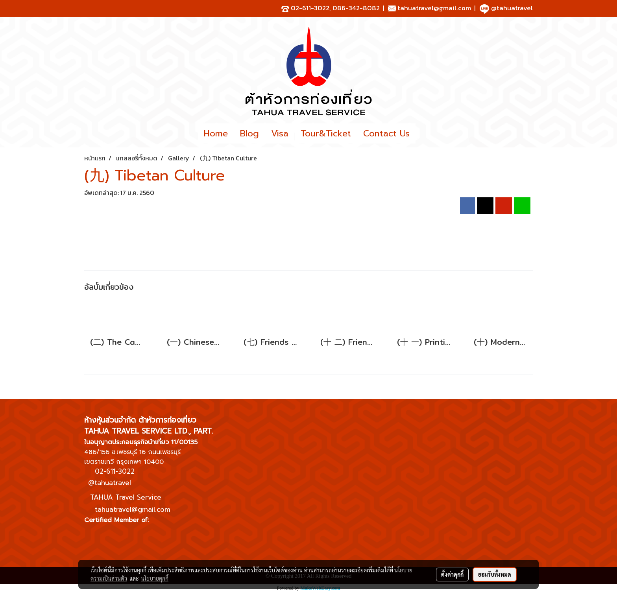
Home (216, 133)
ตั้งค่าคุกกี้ (452, 574)
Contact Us (386, 133)
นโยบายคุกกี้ (154, 578)
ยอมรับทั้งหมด (494, 574)
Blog (249, 133)
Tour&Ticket (326, 133)
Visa (279, 133)
